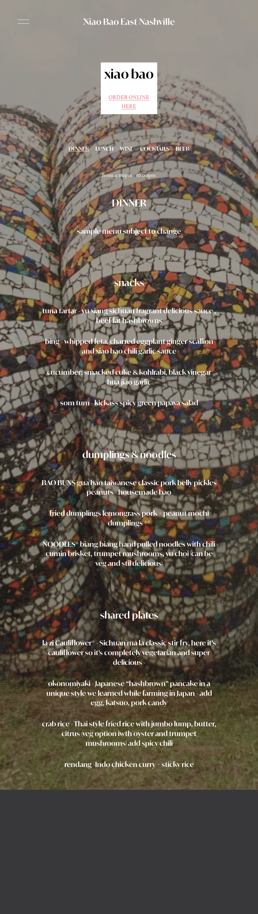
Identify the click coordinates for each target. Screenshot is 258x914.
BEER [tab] (182, 148)
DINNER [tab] (79, 148)
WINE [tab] (127, 148)
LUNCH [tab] (104, 148)
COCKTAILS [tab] (154, 148)
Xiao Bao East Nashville (129, 21)
